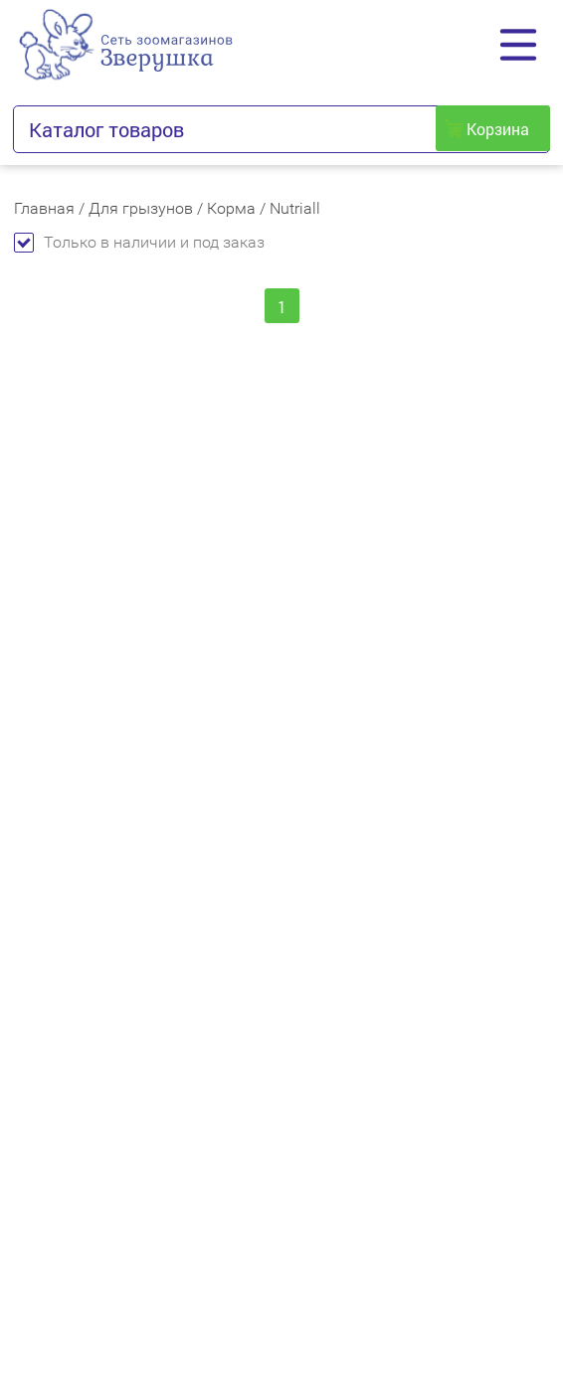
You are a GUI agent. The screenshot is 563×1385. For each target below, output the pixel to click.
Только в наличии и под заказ (139, 242)
